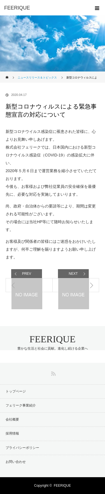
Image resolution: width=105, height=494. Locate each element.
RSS (52, 372)
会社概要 (12, 419)
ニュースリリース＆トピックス (37, 77)
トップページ (16, 391)
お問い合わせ (16, 462)
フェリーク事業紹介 (21, 405)
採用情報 (12, 433)
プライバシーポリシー (22, 448)
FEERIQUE (52, 339)
